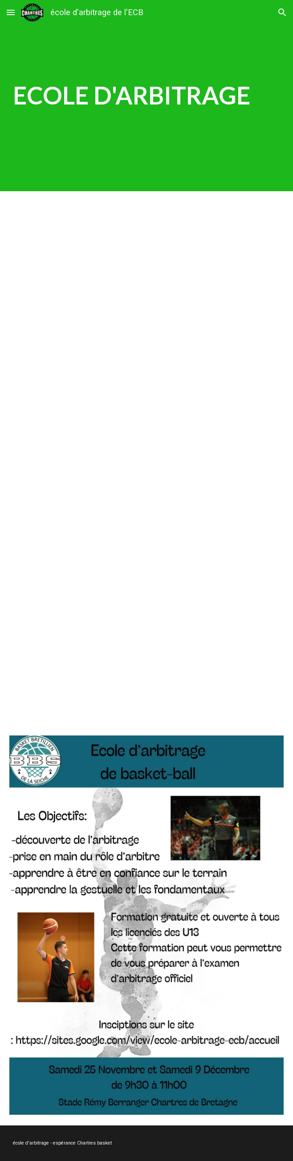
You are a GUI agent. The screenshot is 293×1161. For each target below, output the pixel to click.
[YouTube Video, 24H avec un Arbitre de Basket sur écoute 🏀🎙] (146, 648)
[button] (10, 12)
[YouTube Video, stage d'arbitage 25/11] (146, 312)
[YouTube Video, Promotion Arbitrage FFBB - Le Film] (146, 488)
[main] (146, 95)
